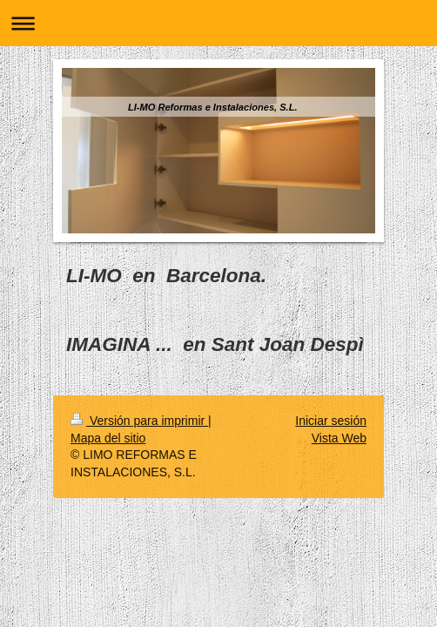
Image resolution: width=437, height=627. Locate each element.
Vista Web (339, 438)
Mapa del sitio (108, 438)
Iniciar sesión (330, 421)
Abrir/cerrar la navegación (218, 23)
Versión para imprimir (139, 421)
